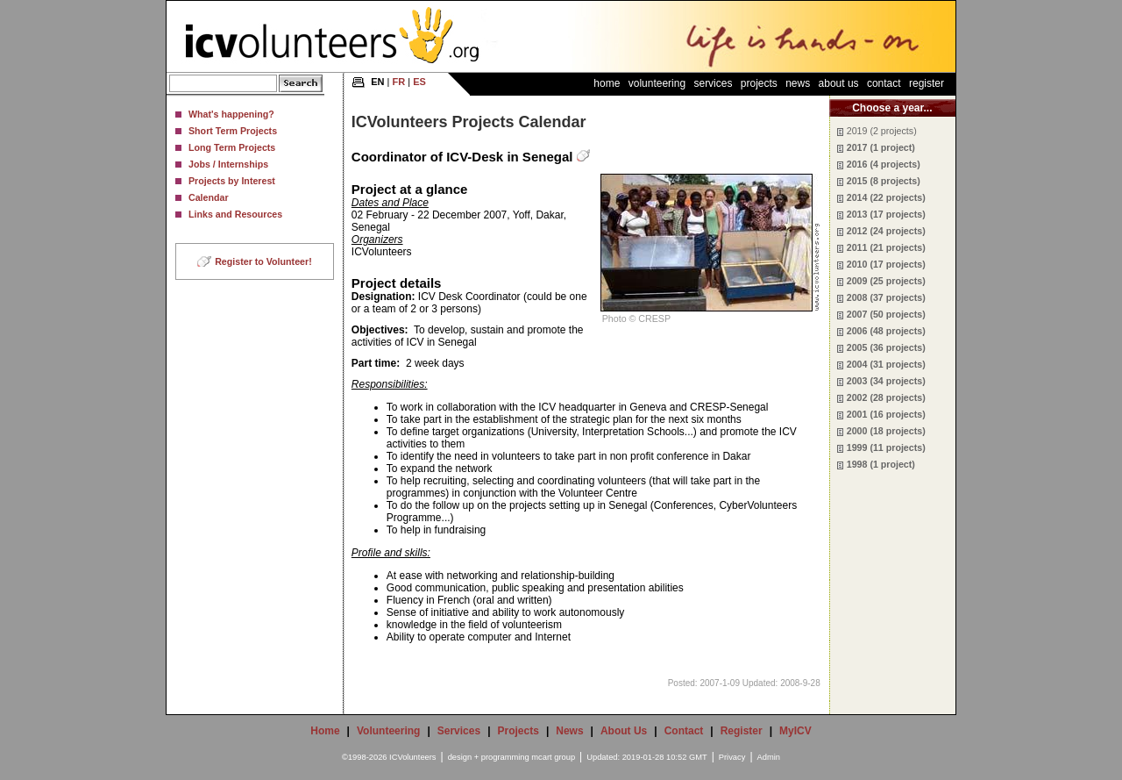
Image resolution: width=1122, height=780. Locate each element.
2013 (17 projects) (886, 214)
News (797, 83)
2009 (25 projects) (886, 281)
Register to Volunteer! (263, 261)
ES (419, 81)
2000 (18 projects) (886, 431)
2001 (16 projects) (886, 414)
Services (712, 83)
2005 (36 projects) (886, 347)
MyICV (795, 731)
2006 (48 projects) (886, 331)
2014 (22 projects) (886, 197)
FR (399, 81)
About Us (839, 83)
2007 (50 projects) (886, 314)
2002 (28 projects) (886, 397)
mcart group (553, 757)
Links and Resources (235, 214)
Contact (884, 83)
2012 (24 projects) (886, 230)
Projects (759, 83)
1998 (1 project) (881, 464)
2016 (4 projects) (883, 164)
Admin (768, 757)
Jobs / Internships (228, 164)
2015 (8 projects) (883, 180)
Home (606, 83)
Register (926, 83)
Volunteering (656, 83)
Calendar (208, 197)
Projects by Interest (231, 180)
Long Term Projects (231, 147)
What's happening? (231, 114)
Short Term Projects (232, 130)
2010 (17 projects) (886, 264)
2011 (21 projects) (886, 247)
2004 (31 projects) (886, 364)
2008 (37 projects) (886, 297)
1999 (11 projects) (886, 447)
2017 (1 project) (881, 147)
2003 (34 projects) (886, 381)
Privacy (732, 757)
